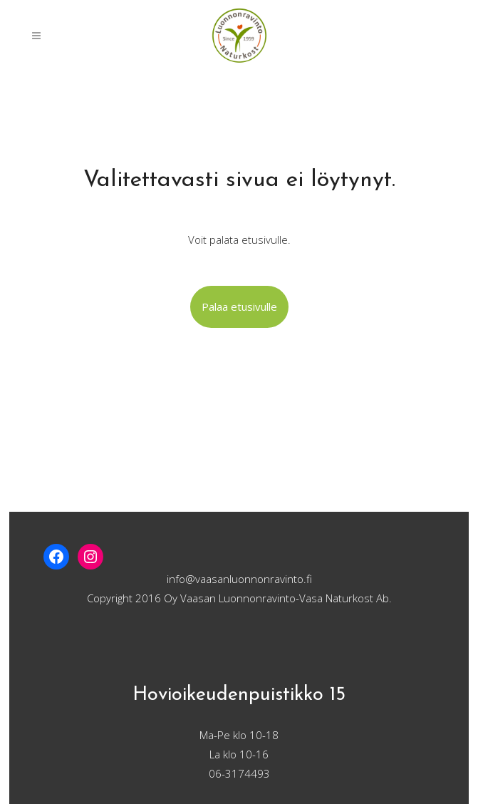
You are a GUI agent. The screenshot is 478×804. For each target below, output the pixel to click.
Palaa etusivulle (239, 306)
